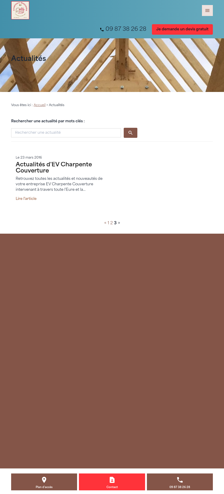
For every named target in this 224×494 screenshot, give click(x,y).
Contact (112, 487)
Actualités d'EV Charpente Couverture (54, 168)
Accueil (39, 105)
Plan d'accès (44, 487)
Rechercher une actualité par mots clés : (48, 121)
